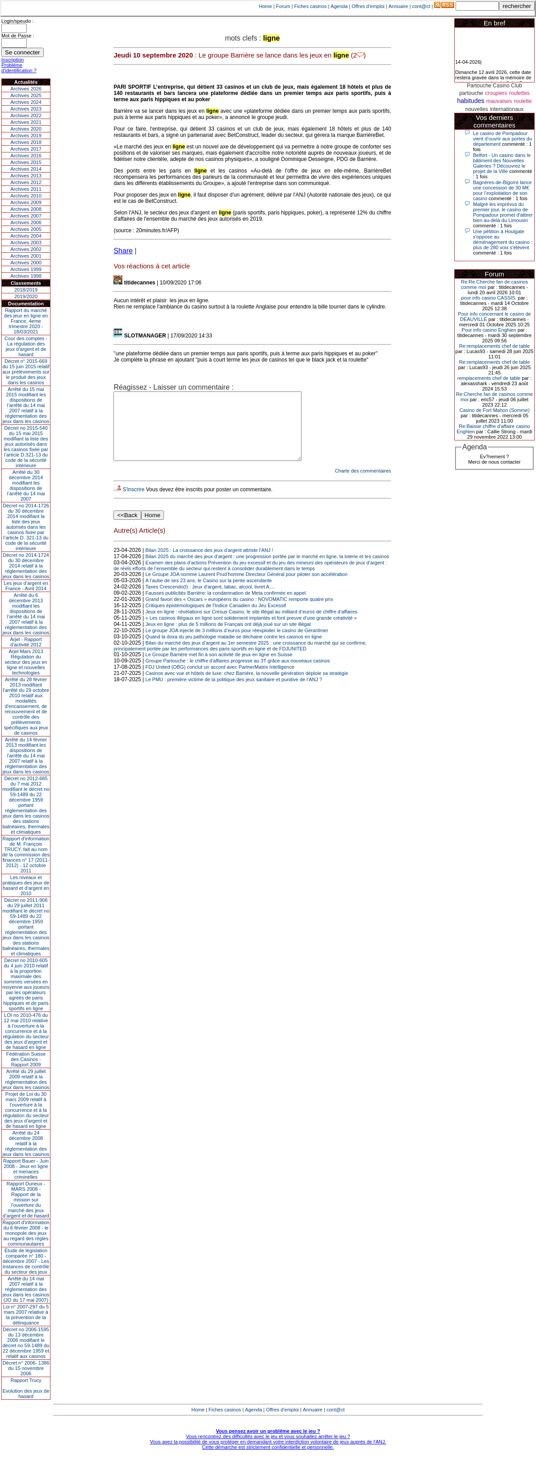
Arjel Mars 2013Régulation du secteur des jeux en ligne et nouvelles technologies (25, 662)
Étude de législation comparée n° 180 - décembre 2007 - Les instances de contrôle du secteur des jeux (26, 1261)
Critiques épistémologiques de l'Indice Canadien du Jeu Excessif (216, 618)
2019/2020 (26, 296)
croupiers (496, 93)
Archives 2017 (26, 149)
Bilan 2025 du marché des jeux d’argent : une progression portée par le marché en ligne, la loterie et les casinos (267, 569)
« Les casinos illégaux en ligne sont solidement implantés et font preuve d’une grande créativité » (251, 631)
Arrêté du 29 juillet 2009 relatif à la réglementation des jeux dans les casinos (26, 1079)
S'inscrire (133, 503)
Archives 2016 (26, 155)
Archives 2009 (26, 202)
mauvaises (499, 101)
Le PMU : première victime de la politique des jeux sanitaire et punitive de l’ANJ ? (234, 692)
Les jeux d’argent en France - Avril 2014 (26, 585)
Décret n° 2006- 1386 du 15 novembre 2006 (26, 1368)
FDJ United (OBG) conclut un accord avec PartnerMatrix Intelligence (220, 680)
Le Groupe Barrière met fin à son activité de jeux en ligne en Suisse (219, 667)
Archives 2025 (26, 95)
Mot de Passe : (17, 35)
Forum (283, 6)
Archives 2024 (26, 102)
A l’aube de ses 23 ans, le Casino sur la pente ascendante (209, 593)
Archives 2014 (26, 169)
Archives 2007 (26, 215)
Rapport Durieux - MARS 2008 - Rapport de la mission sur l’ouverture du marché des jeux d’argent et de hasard (26, 1199)
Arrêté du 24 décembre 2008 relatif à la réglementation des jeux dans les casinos (26, 1143)
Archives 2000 (26, 262)
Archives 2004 (26, 236)
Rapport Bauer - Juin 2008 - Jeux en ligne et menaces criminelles (26, 1169)
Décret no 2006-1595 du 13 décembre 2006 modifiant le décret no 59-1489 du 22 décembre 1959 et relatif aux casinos (26, 1343)
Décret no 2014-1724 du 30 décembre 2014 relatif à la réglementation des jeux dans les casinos (26, 565)
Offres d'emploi (368, 6)
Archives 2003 (26, 242)
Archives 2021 (26, 122)
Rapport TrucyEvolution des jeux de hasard (26, 1388)
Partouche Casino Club (494, 85)
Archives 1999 (26, 269)
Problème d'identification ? (19, 67)
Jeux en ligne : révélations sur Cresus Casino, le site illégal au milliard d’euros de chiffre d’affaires (252, 625)
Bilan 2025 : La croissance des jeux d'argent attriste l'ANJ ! (209, 563)
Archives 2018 (26, 142)
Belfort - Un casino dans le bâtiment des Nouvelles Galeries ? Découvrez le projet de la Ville (502, 163)
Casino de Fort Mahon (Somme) (494, 410)
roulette (523, 101)
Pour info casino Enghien (488, 330)
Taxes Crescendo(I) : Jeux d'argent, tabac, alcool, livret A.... (210, 600)
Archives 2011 (26, 189)
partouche (471, 93)
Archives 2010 (26, 195)
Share (123, 251)
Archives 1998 (26, 276)
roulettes (519, 93)
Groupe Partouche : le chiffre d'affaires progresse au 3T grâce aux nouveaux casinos (238, 674)
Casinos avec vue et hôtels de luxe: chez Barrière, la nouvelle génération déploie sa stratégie (247, 686)
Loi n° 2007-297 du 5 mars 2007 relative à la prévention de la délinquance (26, 1314)
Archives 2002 (26, 249)
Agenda (339, 6)
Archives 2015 (26, 162)
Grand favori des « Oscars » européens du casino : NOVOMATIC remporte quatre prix (239, 612)
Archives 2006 (26, 222)
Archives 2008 (26, 209)
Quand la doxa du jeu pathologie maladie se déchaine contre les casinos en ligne (234, 650)
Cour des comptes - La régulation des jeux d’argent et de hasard (25, 346)
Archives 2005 (26, 229)
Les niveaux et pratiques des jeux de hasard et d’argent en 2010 (26, 885)
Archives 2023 (26, 108)
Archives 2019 (26, 135)
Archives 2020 (26, 129)
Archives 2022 (26, 115)
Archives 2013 (26, 175)
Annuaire (398, 6)
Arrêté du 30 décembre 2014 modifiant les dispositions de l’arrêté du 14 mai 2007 (26, 485)
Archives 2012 (26, 182)
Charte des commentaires (363, 484)
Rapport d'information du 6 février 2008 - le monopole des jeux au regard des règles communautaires (26, 1233)
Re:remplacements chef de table (494, 346)
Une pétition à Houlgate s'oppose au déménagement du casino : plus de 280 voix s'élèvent (502, 239)
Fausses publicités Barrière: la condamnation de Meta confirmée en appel (226, 606)
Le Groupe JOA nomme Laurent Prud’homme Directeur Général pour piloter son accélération (247, 587)
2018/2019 (26, 289)
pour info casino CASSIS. (488, 297)
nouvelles (476, 109)
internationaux (506, 109)
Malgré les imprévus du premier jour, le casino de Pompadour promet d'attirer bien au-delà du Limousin (503, 212)
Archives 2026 (26, 88)
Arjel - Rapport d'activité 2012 (26, 642)
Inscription (12, 59)
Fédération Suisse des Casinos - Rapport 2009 (26, 1059)
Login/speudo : (17, 21)
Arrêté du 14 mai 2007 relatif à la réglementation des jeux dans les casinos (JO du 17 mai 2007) (26, 1289)
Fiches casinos (310, 6)
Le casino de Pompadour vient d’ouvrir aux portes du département (502, 139)
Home (265, 6)
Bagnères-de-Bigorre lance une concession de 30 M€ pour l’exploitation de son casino (502, 190)
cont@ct (421, 6)
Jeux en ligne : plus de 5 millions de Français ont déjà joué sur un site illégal (228, 637)
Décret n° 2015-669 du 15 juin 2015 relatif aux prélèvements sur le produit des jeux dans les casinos (25, 371)
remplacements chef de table (488, 378)
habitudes (470, 100)
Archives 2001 (26, 256)
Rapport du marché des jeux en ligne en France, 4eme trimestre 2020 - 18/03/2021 (26, 321)
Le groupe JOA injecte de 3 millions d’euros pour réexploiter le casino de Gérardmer (237, 643)
